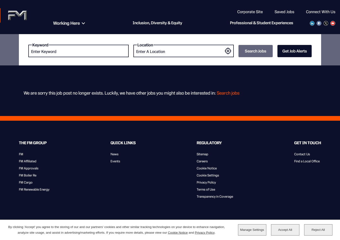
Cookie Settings (208, 175)
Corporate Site (250, 11)
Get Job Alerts (294, 51)
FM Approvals (28, 168)
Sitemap (202, 154)
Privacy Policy (206, 182)
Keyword (40, 45)
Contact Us (302, 154)
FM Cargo (26, 182)
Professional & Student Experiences (261, 23)
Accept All (285, 230)
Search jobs (228, 93)
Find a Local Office (307, 161)
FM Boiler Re (27, 175)
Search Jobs (255, 51)
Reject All (318, 230)
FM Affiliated (27, 161)
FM (21, 154)
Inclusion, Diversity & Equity (156, 23)
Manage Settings (252, 230)
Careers (202, 161)
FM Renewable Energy (34, 189)
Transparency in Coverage (215, 196)
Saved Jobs (284, 11)
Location (145, 45)
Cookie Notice (207, 168)
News (114, 154)
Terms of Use (206, 189)
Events (115, 161)
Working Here (65, 23)
